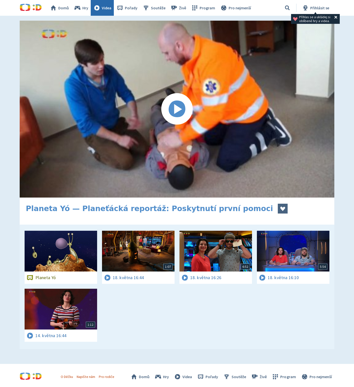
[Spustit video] (177, 109)
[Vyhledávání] (287, 8)
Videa (102, 8)
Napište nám (86, 376)
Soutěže (153, 8)
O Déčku (67, 376)
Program (203, 8)
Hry (81, 8)
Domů (59, 8)
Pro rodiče (106, 376)
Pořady (126, 8)
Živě (178, 8)
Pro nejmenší (235, 8)
